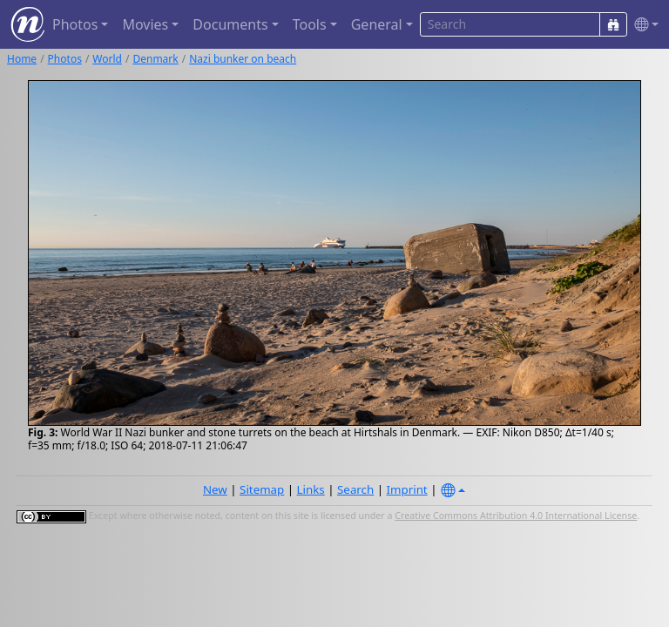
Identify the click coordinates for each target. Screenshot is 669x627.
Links (311, 489)
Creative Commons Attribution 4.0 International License (516, 515)
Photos (65, 58)
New (215, 489)
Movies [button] (145, 24)
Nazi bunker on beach (242, 58)
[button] (643, 25)
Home (22, 58)
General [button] (376, 24)
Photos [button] (75, 24)
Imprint (407, 489)
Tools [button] (310, 24)
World (107, 58)
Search (355, 489)
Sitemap (262, 489)
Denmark (155, 58)
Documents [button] (230, 24)
